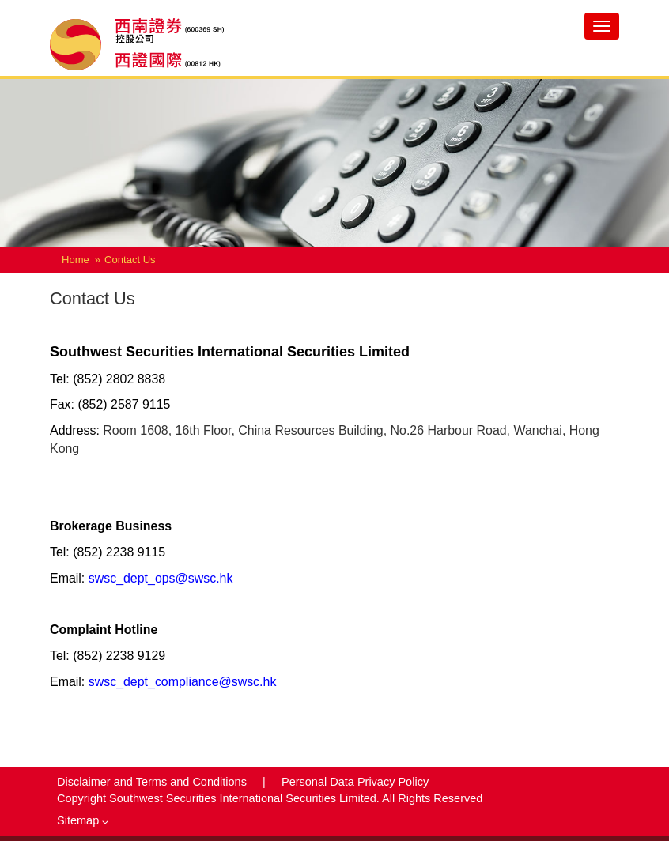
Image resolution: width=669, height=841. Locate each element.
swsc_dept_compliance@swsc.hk (183, 681)
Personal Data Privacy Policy (355, 781)
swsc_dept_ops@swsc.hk (161, 578)
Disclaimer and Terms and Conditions (153, 781)
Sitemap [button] (82, 820)
